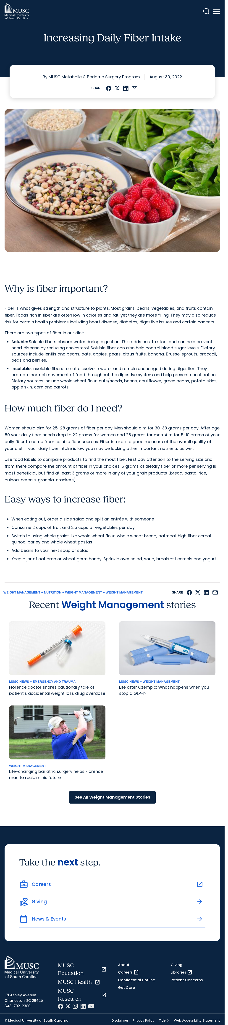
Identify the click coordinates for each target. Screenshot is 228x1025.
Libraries (181, 972)
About (123, 964)
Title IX (164, 1020)
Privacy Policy (143, 1020)
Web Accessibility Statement (197, 1020)
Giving (176, 964)
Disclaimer (120, 1020)
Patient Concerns (187, 980)
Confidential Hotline (136, 980)
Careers (128, 972)
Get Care (126, 987)
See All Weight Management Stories (112, 797)
